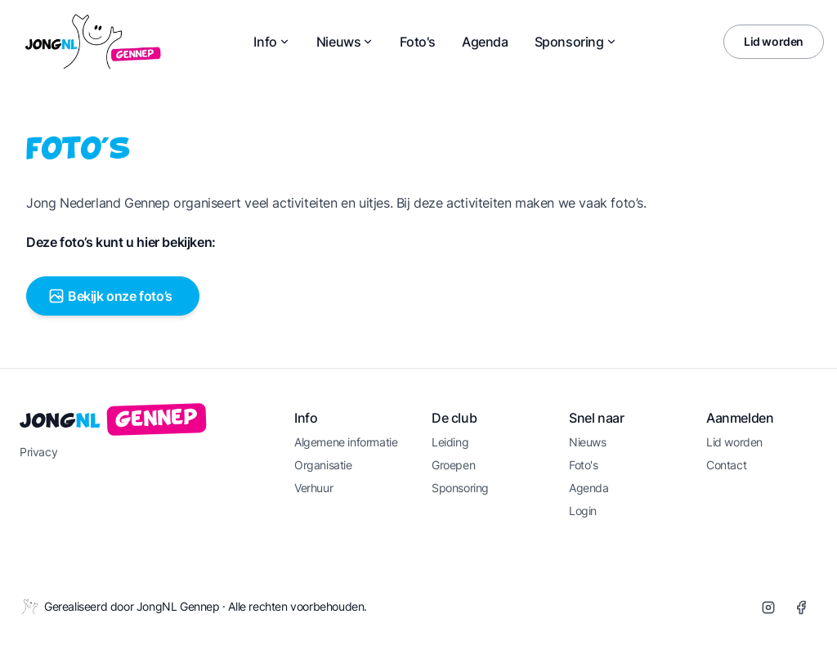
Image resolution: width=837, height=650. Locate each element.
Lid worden (773, 41)
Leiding (450, 442)
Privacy (38, 452)
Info (271, 42)
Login (583, 511)
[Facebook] (801, 607)
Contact (726, 465)
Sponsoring (576, 42)
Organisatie (323, 465)
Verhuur (313, 488)
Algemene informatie (345, 442)
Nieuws (345, 42)
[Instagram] (768, 607)
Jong (113, 422)
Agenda (485, 42)
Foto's (418, 42)
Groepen (453, 465)
